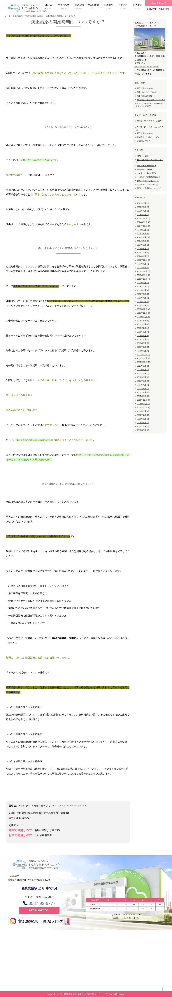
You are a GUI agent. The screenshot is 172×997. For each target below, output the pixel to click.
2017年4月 (143, 385)
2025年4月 (143, 211)
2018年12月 (143, 309)
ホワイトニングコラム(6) (147, 184)
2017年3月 (143, 388)
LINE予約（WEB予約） (39, 910)
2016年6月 (143, 419)
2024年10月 (143, 226)
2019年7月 (143, 286)
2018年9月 (143, 320)
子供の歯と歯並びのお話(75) (149, 177)
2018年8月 (143, 324)
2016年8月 (143, 411)
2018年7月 (143, 328)
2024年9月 (143, 230)
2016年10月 (143, 407)
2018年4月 (143, 339)
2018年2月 (143, 347)
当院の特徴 (63, 7)
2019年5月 (143, 294)
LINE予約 (158, 8)
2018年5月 (143, 336)
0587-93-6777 (39, 903)
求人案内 (137, 7)
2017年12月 (143, 354)
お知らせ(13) (142, 156)
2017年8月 (143, 370)
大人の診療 (93, 7)
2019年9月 (143, 283)
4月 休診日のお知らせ (146, 96)
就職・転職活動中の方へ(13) (149, 188)
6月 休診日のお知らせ (147, 92)
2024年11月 (143, 222)
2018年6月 (143, 332)
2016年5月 (143, 423)
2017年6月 (143, 377)
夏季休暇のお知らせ (145, 88)
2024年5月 (143, 245)
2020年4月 (143, 267)
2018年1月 (143, 351)
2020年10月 (143, 260)
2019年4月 (143, 298)
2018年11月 (143, 313)
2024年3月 (143, 252)
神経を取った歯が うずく (148, 137)
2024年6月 (143, 241)
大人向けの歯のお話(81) (147, 173)
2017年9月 (143, 366)
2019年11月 (143, 275)
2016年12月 (143, 400)
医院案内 (108, 7)
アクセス (122, 7)
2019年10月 (143, 279)
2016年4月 (143, 426)
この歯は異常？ (143, 141)
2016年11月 (143, 404)
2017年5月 (143, 381)
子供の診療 (78, 7)
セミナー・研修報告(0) (146, 166)
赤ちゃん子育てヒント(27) (148, 181)
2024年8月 (143, 233)
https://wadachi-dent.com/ (73, 805)
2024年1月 (143, 256)
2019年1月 (143, 305)
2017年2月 (143, 392)
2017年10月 (143, 362)
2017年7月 (143, 373)
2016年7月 (143, 415)
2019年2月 (143, 302)
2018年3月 (143, 343)
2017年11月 (143, 358)
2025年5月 (143, 207)
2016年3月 (143, 430)
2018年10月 (143, 317)
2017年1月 (143, 396)
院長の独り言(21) (144, 169)
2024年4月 (143, 249)
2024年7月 (143, 237)
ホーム (48, 7)
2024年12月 (143, 218)
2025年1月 (143, 215)
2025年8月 (143, 203)
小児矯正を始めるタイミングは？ (151, 100)
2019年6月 (143, 290)
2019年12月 (143, 271)
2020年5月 (143, 264)
